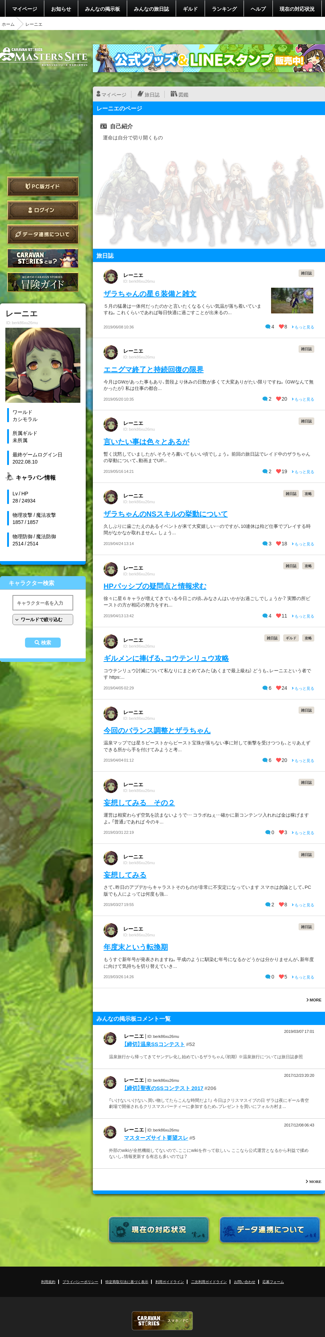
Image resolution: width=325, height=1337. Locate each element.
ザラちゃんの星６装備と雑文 (150, 293)
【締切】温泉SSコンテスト (154, 1044)
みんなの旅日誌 (151, 8)
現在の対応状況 (297, 8)
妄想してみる (125, 874)
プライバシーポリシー (80, 1281)
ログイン (43, 210)
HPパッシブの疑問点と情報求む (155, 585)
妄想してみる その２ (139, 802)
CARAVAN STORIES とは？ (43, 258)
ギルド (190, 8)
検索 (46, 642)
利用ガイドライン (169, 1281)
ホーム (8, 24)
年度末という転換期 (136, 946)
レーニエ (133, 274)
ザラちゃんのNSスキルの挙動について (166, 513)
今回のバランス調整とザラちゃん (157, 730)
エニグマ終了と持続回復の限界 (154, 369)
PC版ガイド (43, 186)
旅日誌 (152, 94)
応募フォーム (273, 1281)
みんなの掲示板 (102, 8)
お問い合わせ (244, 1281)
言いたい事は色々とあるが (146, 441)
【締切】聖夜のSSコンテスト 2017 (163, 1088)
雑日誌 (306, 273)
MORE (313, 1000)
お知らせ (61, 8)
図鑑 (184, 94)
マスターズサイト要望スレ (156, 1138)
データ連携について (43, 234)
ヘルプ (258, 8)
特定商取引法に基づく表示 (126, 1281)
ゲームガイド (43, 282)
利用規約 (48, 1281)
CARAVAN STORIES (162, 1320)
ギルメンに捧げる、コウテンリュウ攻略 (166, 658)
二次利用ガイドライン (209, 1281)
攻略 (308, 493)
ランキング (224, 8)
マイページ (24, 8)
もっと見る (303, 327)
